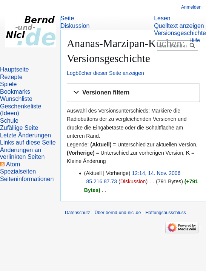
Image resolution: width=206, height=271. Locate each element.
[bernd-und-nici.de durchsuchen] (177, 45)
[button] (133, 92)
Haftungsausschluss (165, 212)
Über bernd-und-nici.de (118, 212)
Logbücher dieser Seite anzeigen (105, 73)
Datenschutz (77, 212)
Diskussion (133, 181)
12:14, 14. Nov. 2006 (156, 173)
